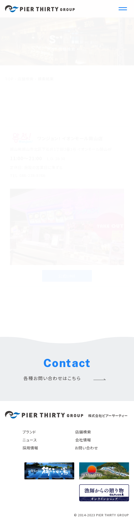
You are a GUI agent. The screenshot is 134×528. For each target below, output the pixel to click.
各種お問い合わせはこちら (52, 378)
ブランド (29, 431)
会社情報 (83, 439)
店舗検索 (83, 431)
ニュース (29, 439)
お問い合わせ (86, 447)
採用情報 (30, 447)
